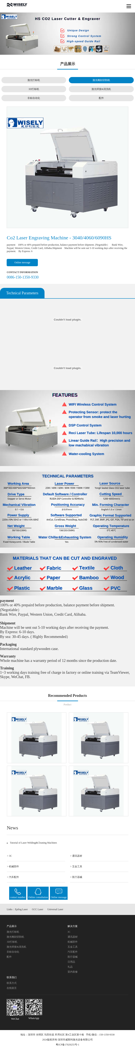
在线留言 (12, 988)
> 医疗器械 (76, 877)
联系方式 (12, 983)
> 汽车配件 (13, 877)
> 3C (9, 855)
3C (69, 931)
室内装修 (73, 971)
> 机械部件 (13, 866)
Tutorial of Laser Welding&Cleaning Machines (33, 842)
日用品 (71, 961)
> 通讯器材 (76, 855)
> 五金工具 (76, 866)
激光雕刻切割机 (101, 80)
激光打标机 (33, 80)
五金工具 (73, 946)
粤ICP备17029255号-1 (67, 1044)
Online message (22, 262)
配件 (101, 98)
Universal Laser (55, 909)
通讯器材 (73, 936)
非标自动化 (33, 98)
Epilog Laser (21, 909)
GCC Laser (37, 909)
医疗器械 (73, 956)
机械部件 (73, 941)
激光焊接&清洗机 (101, 89)
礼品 (70, 966)
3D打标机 (33, 89)
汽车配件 (73, 951)
